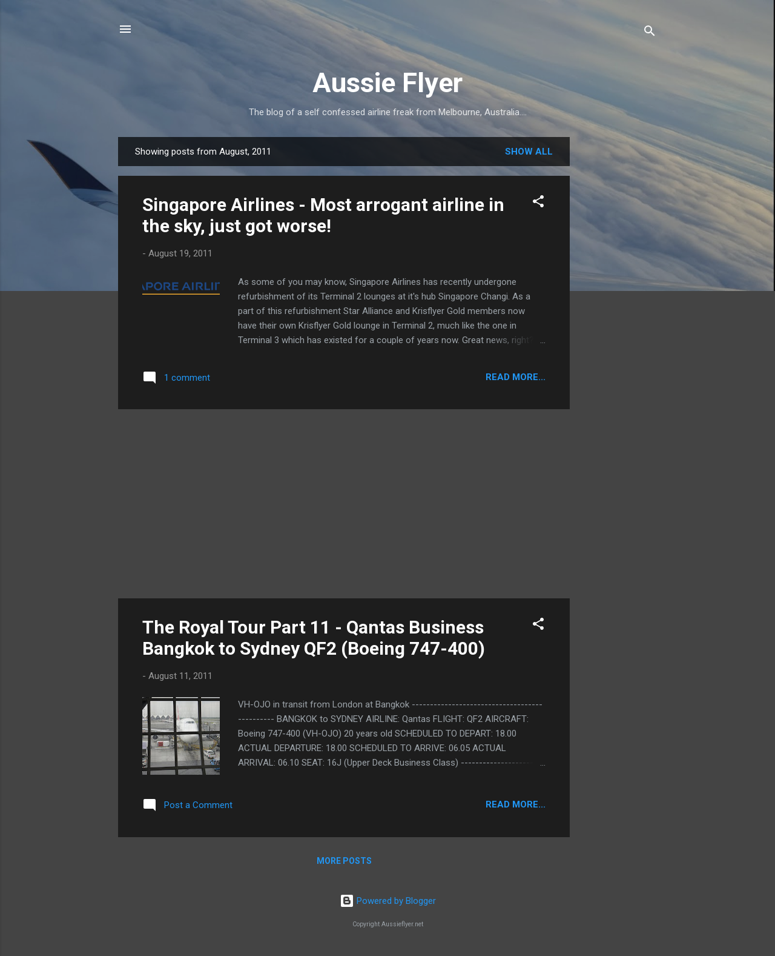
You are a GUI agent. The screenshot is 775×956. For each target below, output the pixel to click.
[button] (538, 203)
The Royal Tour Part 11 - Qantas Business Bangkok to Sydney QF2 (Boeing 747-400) (313, 638)
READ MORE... (516, 377)
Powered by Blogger (388, 900)
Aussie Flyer (387, 83)
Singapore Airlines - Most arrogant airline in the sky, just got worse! (323, 215)
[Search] (649, 33)
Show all (529, 151)
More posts (344, 861)
